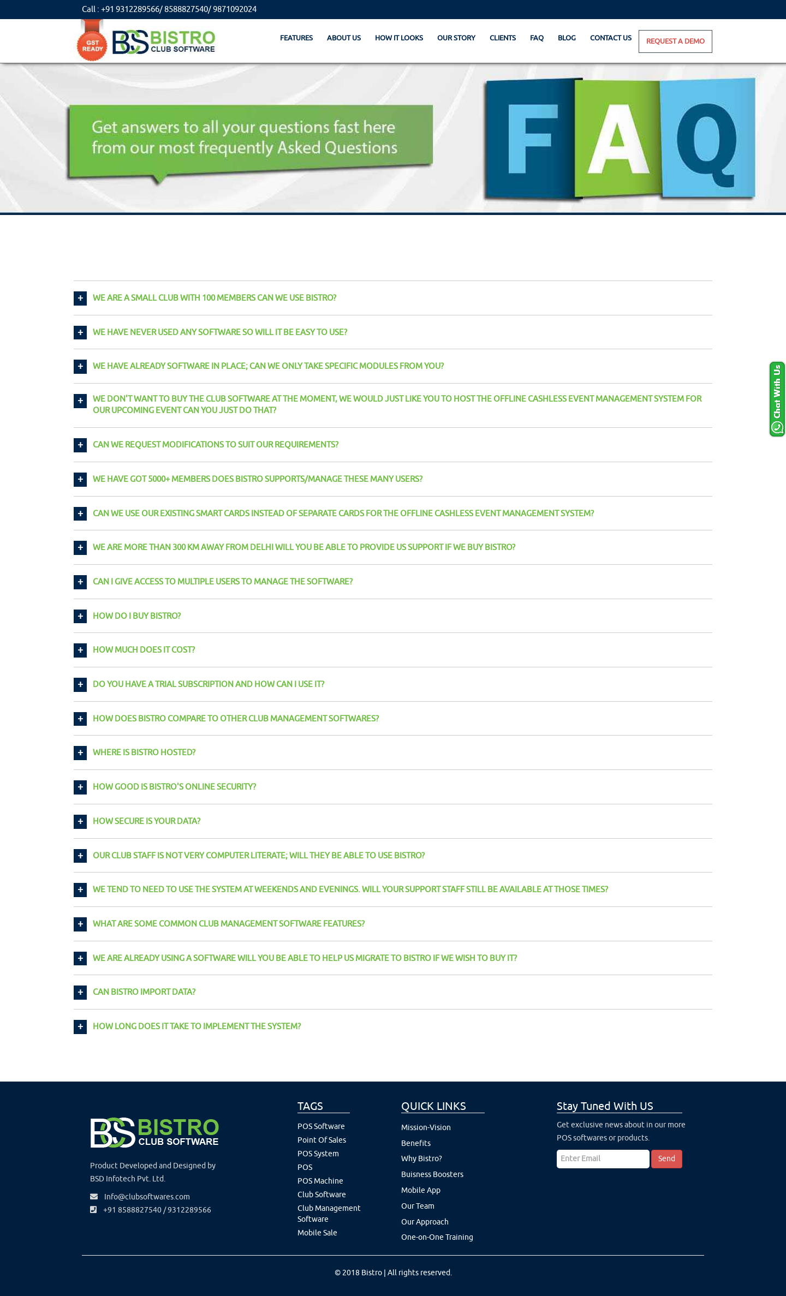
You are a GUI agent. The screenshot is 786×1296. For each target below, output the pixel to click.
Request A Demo (675, 41)
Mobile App (420, 1190)
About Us (344, 38)
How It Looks (399, 38)
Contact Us (611, 38)
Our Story (456, 38)
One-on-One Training (437, 1237)
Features (296, 38)
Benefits (416, 1143)
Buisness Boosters (432, 1174)
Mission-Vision (426, 1127)
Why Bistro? (421, 1158)
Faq (537, 38)
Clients (503, 38)
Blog (567, 38)
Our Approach (425, 1222)
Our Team (417, 1206)
